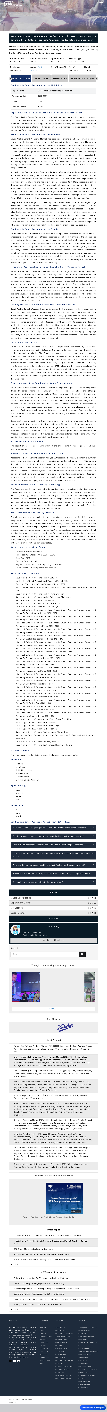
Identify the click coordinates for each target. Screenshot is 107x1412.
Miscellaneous (84, 1392)
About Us (44, 1336)
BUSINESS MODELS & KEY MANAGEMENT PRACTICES (64, 1377)
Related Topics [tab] (60, 79)
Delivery (43, 1354)
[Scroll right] (96, 78)
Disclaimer (44, 1357)
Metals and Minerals (86, 1383)
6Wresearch (19, 1408)
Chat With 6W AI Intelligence (92, 1408)
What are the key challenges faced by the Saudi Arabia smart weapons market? (53, 865)
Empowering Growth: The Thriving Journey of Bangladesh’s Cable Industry (47, 1294)
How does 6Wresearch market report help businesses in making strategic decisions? (53, 873)
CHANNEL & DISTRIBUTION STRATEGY (61, 1357)
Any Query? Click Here (53, 940)
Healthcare (82, 1369)
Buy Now (53, 919)
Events (42, 1339)
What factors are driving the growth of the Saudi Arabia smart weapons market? (53, 827)
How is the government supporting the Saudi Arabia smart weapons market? (53, 844)
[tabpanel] (53, 987)
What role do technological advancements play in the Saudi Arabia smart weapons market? (53, 855)
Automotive (83, 1372)
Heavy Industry (84, 1357)
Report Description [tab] (21, 79)
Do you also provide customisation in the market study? (53, 882)
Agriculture (83, 1395)
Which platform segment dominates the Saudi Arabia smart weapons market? (53, 836)
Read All (15, 1270)
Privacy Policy (46, 1345)
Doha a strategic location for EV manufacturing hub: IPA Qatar (42, 1284)
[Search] (97, 3)
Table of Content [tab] (41, 79)
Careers (43, 1342)
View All (53, 1009)
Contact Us (44, 1360)
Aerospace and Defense (88, 1336)
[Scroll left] (10, 78)
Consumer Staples (85, 1375)
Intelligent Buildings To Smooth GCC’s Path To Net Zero (39, 1313)
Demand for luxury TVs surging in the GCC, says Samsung (40, 1289)
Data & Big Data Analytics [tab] (82, 79)
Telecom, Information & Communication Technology (88, 1363)
